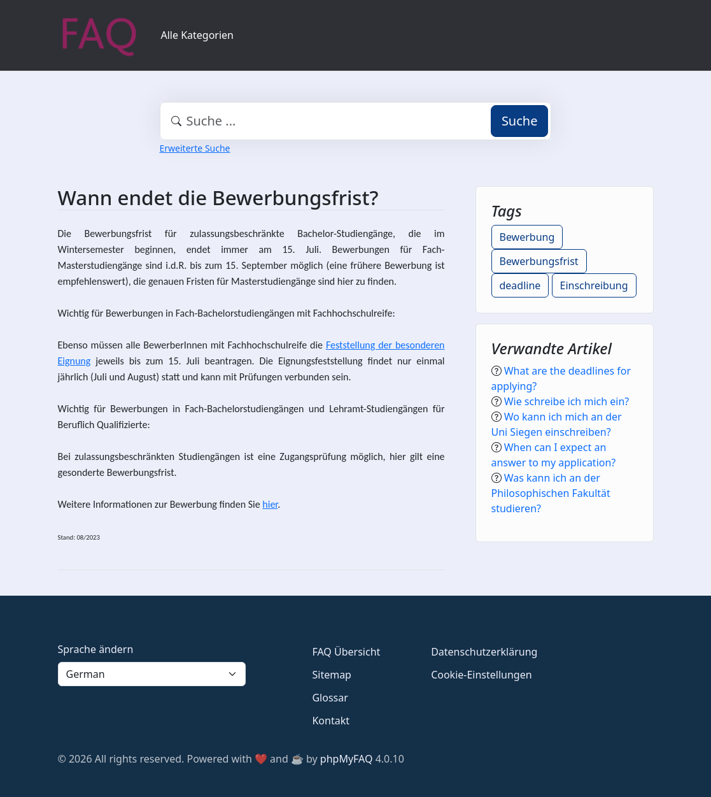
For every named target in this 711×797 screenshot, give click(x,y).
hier (345, 281)
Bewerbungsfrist (539, 261)
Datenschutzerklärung (484, 652)
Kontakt (330, 721)
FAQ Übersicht (346, 652)
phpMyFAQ (346, 759)
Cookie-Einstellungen (481, 675)
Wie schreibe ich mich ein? (567, 401)
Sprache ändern (96, 649)
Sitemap (331, 675)
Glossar (330, 698)
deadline (520, 285)
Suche (520, 120)
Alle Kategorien (197, 35)
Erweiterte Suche (195, 148)
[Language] (152, 674)
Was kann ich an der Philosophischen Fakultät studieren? (550, 493)
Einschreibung (594, 285)
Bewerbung (527, 237)
